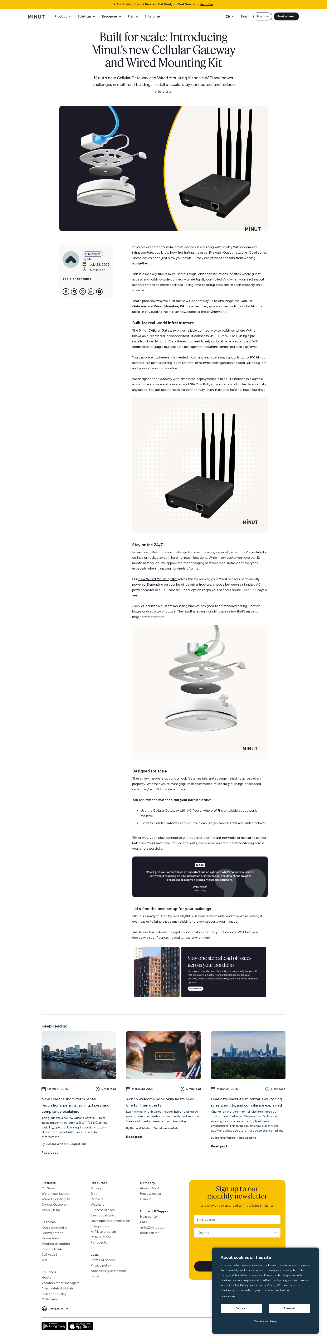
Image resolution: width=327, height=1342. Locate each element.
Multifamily (50, 1299)
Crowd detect (52, 1233)
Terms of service (103, 1260)
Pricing (133, 16)
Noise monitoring (55, 1227)
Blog (94, 1194)
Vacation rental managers (60, 1283)
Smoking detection (56, 1244)
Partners (97, 1199)
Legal (95, 1254)
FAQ (143, 1222)
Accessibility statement (108, 1271)
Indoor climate (52, 1249)
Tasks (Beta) (51, 1210)
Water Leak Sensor (55, 1194)
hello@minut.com (153, 1227)
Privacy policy (101, 1265)
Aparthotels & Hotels (58, 1288)
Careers (146, 1199)
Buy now (263, 16)
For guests (99, 1242)
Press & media (150, 1194)
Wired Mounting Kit (56, 1199)
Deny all (241, 1308)
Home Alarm (51, 1238)
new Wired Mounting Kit (157, 579)
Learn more (228, 1296)
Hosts (46, 1277)
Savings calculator (104, 1215)
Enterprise (152, 16)
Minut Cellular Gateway (157, 330)
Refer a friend (101, 1237)
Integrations (100, 1226)
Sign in (245, 16)
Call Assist (49, 1254)
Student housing (54, 1294)
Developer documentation (110, 1221)
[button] (62, 16)
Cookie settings (265, 1321)
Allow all (289, 1308)
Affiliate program (103, 1232)
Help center (149, 1217)
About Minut (149, 1188)
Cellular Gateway (54, 1204)
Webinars (97, 1204)
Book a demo (286, 16)
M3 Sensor (50, 1188)
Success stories (103, 1210)
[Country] (235, 1232)
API (44, 1260)
